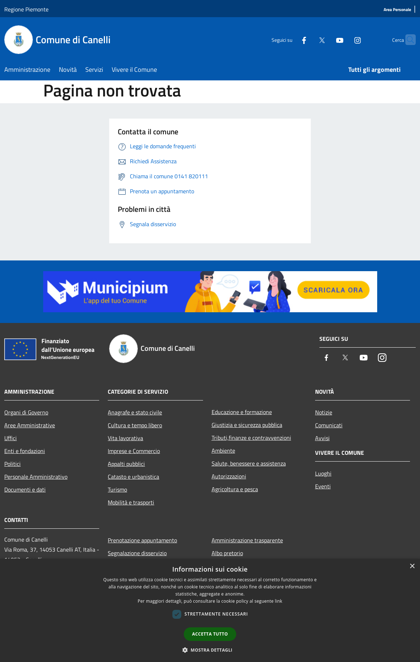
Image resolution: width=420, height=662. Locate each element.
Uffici (10, 438)
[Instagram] (343, 39)
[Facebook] (290, 39)
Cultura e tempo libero (135, 425)
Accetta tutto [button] (210, 634)
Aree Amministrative (29, 425)
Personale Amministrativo (35, 476)
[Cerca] (407, 39)
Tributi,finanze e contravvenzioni (251, 437)
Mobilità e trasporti (131, 502)
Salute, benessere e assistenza (249, 463)
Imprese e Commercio (134, 451)
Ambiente (223, 450)
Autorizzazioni (229, 476)
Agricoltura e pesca (235, 489)
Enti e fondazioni (24, 451)
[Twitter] (308, 39)
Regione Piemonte (26, 9)
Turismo (117, 489)
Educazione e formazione (242, 412)
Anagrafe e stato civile (135, 412)
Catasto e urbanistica (133, 476)
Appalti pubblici (126, 463)
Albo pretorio (227, 553)
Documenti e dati (25, 489)
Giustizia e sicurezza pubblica (247, 424)
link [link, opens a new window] (278, 601)
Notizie (323, 412)
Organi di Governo (26, 412)
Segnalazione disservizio (137, 553)
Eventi (323, 486)
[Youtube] (326, 39)
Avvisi (322, 438)
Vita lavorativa (125, 438)
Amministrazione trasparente (247, 540)
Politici (12, 463)
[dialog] (210, 610)
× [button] (412, 566)
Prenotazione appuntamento (142, 540)
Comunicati (329, 425)
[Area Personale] (397, 9)
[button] (210, 649)
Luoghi (323, 473)
